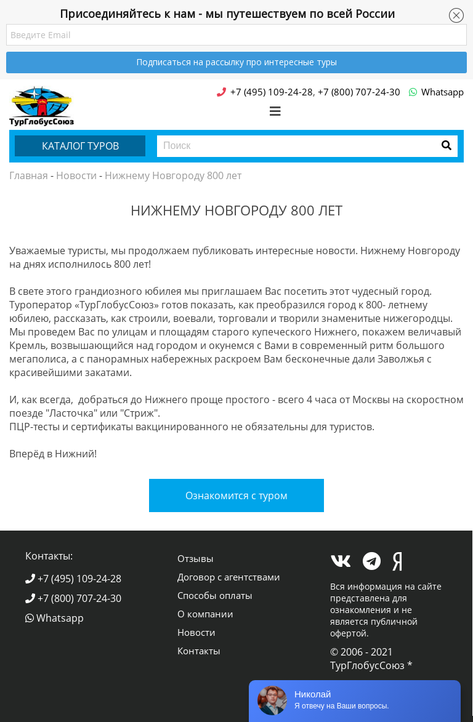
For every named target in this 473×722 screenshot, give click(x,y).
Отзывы (195, 558)
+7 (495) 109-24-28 (73, 578)
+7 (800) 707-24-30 (73, 598)
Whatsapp (54, 618)
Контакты (198, 650)
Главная (28, 175)
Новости (76, 175)
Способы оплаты (215, 595)
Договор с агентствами (228, 577)
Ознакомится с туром (236, 495)
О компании (205, 614)
